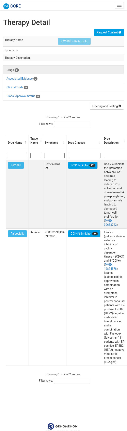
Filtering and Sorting (106, 106)
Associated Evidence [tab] (21, 79)
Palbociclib (17, 233)
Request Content (109, 32)
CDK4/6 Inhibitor (84, 233)
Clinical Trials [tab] (17, 87)
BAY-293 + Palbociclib (74, 41)
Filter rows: (46, 123)
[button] (26, 143)
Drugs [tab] (12, 70)
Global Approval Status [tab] (23, 96)
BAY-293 (16, 165)
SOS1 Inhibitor (83, 165)
